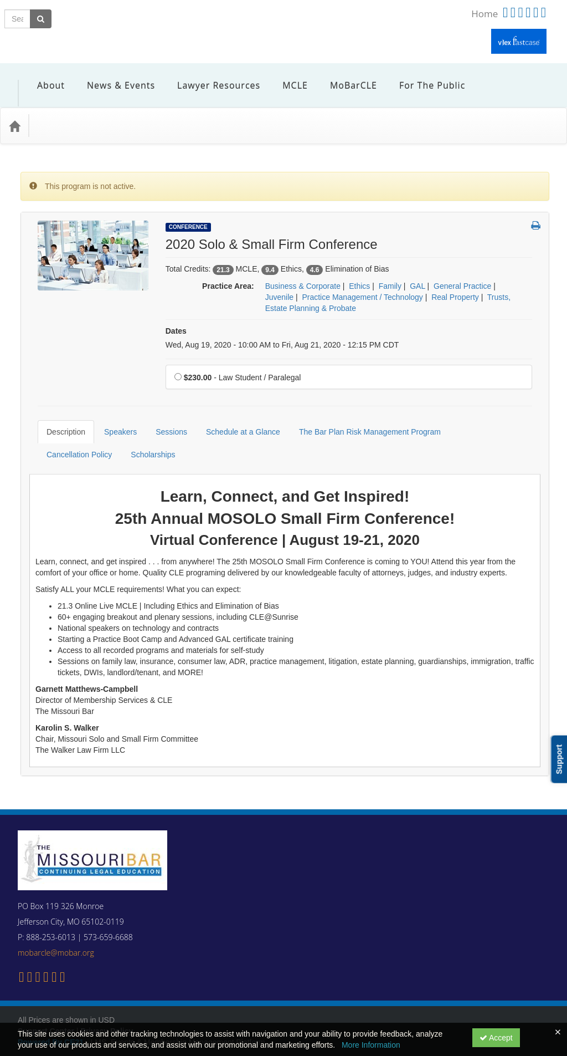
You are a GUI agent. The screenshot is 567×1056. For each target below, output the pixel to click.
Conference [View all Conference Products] (188, 210)
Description (57, 406)
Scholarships (60, 429)
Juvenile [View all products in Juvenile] (279, 280)
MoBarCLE (345, 77)
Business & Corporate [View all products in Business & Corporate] (303, 269)
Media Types (130, 109)
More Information (371, 1044)
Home (484, 13)
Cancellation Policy (484, 406)
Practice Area (66, 109)
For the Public (424, 77)
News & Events (113, 77)
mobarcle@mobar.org (56, 919)
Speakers (112, 406)
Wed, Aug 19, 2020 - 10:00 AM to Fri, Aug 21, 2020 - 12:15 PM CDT (282, 328)
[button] (535, 209)
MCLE (287, 77)
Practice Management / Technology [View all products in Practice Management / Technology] (362, 280)
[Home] (14, 109)
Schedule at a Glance (235, 406)
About (42, 77)
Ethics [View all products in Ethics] (359, 269)
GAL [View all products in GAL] (417, 269)
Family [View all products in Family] (390, 269)
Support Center (46, 997)
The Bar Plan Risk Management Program (361, 406)
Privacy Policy (106, 997)
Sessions (163, 406)
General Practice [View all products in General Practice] (462, 269)
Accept (496, 1037)
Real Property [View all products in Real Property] (455, 280)
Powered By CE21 (52, 1008)
